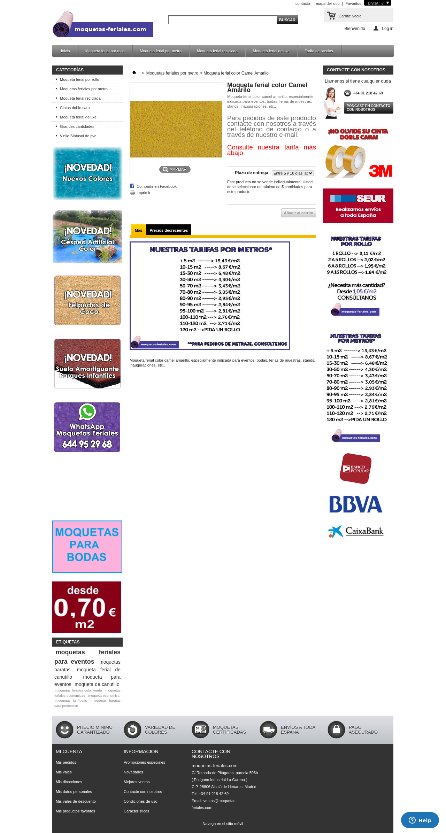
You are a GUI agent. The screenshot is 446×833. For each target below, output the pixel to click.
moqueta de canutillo (97, 684)
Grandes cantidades (77, 126)
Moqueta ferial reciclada (217, 51)
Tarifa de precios (319, 51)
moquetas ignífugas (71, 700)
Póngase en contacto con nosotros (368, 107)
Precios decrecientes (168, 230)
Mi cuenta (69, 751)
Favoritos (353, 3)
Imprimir (144, 193)
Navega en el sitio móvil (222, 824)
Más (138, 230)
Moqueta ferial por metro (161, 51)
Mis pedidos (66, 762)
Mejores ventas (137, 782)
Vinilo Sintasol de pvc (78, 136)
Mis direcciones (69, 782)
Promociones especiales (144, 762)
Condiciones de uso (140, 801)
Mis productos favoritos (75, 811)
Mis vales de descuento (76, 801)
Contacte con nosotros (143, 791)
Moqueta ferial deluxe (271, 51)
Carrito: (350, 16)
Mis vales (64, 772)
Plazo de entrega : (253, 172)
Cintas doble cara (75, 108)
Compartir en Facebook (157, 186)
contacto (302, 3)
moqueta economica (104, 695)
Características (136, 811)
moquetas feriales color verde (78, 690)
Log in (387, 28)
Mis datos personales (74, 791)
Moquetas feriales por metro (84, 89)
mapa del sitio (328, 3)
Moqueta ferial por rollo (105, 51)
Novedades (133, 772)
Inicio (65, 51)
